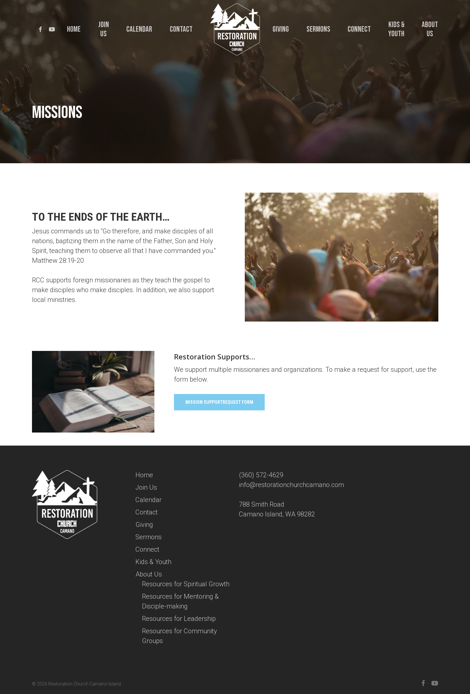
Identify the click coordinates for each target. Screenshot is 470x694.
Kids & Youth (153, 562)
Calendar (148, 500)
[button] (219, 402)
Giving (144, 524)
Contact (146, 512)
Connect (147, 549)
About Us (148, 574)
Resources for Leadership (179, 619)
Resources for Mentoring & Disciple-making (180, 601)
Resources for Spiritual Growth (185, 584)
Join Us (146, 487)
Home (144, 475)
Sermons (148, 537)
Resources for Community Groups (179, 636)
